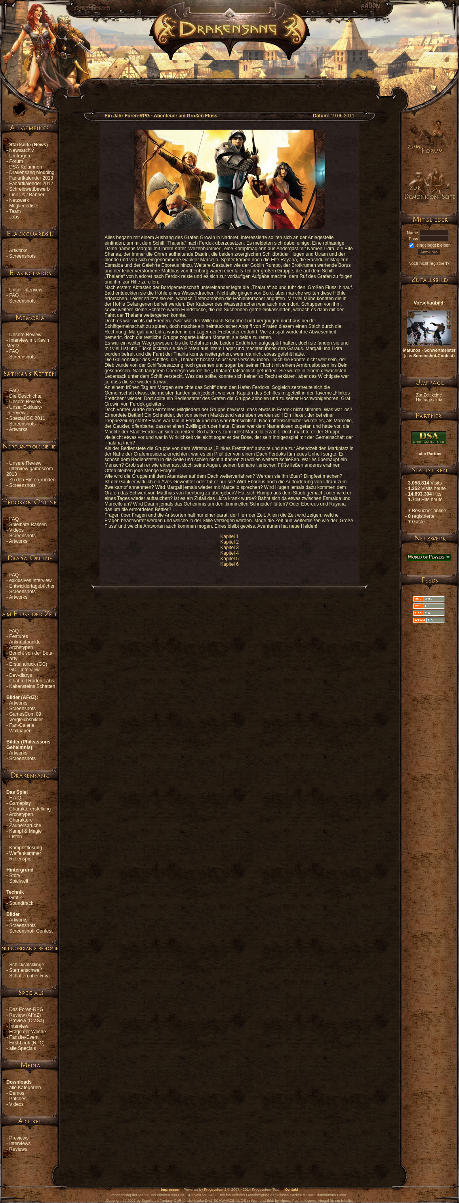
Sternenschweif (25, 970)
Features (18, 636)
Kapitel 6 (229, 564)
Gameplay (20, 803)
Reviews (18, 1149)
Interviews (19, 1143)
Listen (15, 836)
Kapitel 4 (229, 553)
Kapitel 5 (229, 558)
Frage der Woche (27, 1031)
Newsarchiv (21, 150)
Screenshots (22, 256)
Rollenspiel (20, 859)
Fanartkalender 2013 (31, 178)
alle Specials (22, 1048)
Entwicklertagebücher (32, 586)
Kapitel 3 (229, 547)
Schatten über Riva (29, 976)
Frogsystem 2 (215, 1190)
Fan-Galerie (21, 725)
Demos (16, 1093)
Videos (16, 530)
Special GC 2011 (27, 418)
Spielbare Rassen (28, 524)
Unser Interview (25, 290)
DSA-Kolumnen (25, 167)
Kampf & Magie (25, 831)
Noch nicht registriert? (428, 263)
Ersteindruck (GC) (28, 664)
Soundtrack (21, 903)
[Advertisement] (230, 78)
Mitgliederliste (23, 206)
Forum (16, 161)
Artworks (18, 250)
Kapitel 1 (229, 536)
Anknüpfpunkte (25, 642)
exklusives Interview (30, 580)
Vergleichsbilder (26, 719)
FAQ (14, 295)
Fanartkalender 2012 (31, 183)
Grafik (15, 897)
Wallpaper (19, 731)
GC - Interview (24, 669)
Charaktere (20, 820)
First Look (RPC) (26, 1043)
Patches (17, 1098)
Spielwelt (18, 881)
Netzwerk (19, 200)
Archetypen (21, 647)
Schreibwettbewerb (29, 189)
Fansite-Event (23, 1037)
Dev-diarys (20, 675)
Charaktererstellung (30, 809)
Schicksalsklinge (26, 964)
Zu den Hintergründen (32, 480)
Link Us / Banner (26, 194)
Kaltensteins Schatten (32, 686)
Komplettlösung (25, 848)
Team (15, 211)
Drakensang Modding (31, 172)
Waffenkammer (25, 853)
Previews (19, 1138)
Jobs (14, 217)
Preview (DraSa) (26, 1020)
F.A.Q (15, 798)
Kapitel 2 (229, 542)
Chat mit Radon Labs (31, 681)
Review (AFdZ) (25, 1015)
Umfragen (19, 156)
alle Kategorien (25, 1087)
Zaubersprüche (25, 825)
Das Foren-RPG (26, 1009)
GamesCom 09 (25, 714)
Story (14, 875)
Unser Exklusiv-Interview (24, 410)
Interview (18, 1026)
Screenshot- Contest (30, 931)
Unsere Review (25, 334)
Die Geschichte (25, 396)
